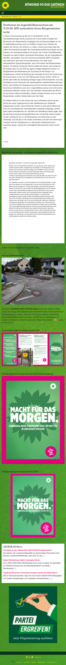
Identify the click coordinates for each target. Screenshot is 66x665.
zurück (5, 142)
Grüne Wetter (6, 16)
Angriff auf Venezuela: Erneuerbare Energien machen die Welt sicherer (30, 573)
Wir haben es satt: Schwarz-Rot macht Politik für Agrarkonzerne (27, 550)
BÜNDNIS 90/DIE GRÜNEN (44, 4)
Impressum (41, 662)
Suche (33, 662)
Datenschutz (51, 662)
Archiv (15, 16)
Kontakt (19, 662)
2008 (20, 16)
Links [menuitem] (37, 657)
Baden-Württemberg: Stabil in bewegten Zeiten (21, 560)
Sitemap (27, 662)
